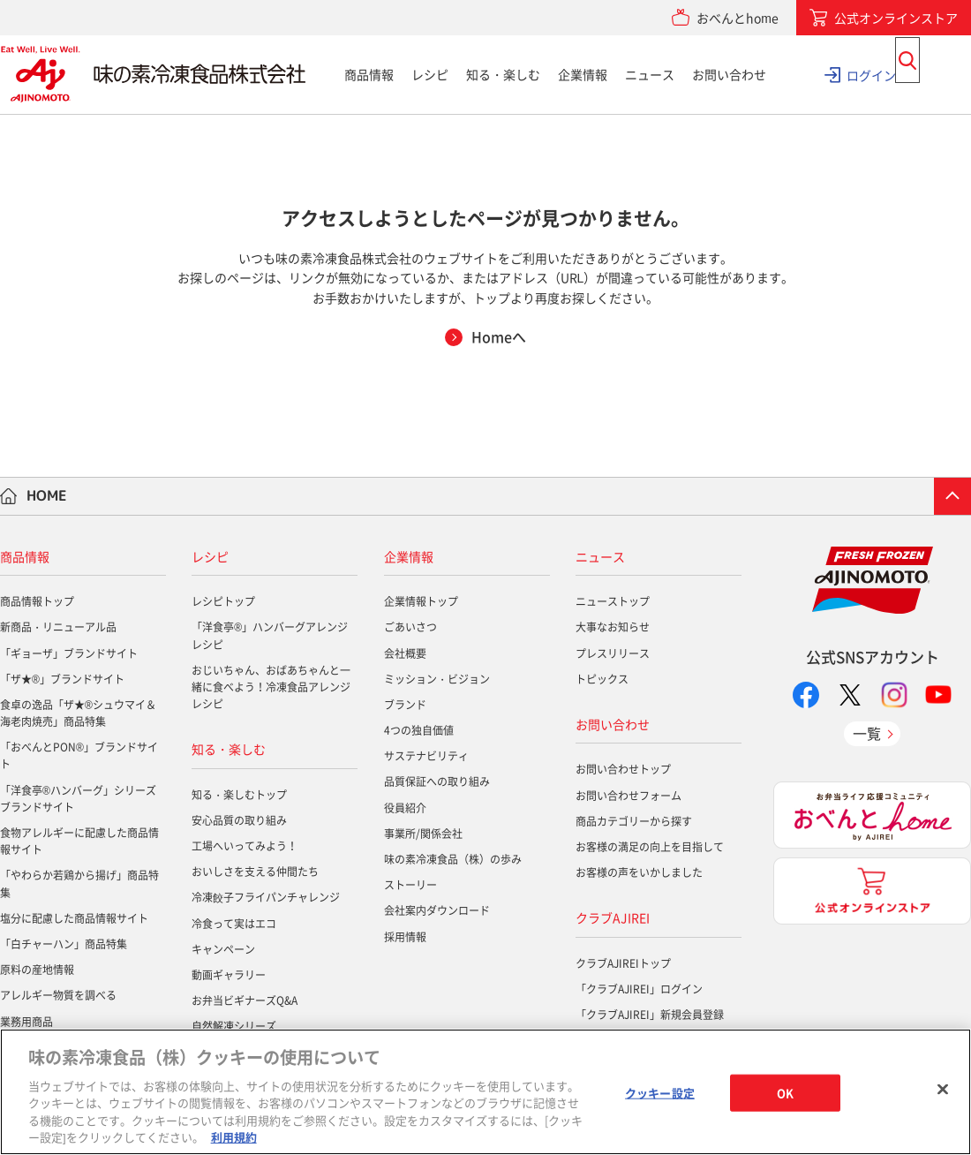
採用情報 (405, 937)
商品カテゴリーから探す (634, 821)
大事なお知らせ (613, 627)
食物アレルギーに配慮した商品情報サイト (79, 841)
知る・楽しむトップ (239, 795)
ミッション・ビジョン (437, 679)
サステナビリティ (426, 756)
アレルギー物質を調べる (58, 995)
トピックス (602, 679)
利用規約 (234, 1137)
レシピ (429, 74)
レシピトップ (223, 601)
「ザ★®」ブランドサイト (62, 679)
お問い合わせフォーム (628, 796)
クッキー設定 (660, 1092)
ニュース (649, 74)
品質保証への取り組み (437, 781)
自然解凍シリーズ (234, 1026)
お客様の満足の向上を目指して (650, 847)
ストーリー (410, 885)
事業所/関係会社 (423, 834)
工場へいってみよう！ (244, 846)
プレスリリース (613, 653)
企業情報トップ (421, 601)
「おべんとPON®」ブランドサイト (79, 755)
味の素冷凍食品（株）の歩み (453, 859)
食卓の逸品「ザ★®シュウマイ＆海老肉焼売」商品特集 (78, 713)
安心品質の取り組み (239, 820)
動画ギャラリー (229, 975)
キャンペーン (223, 949)
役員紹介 (405, 808)
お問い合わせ (729, 74)
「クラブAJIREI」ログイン (639, 989)
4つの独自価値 (419, 730)
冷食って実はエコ (234, 924)
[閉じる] (942, 1089)
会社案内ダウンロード (437, 910)
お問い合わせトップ (623, 769)
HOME (46, 495)
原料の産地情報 (37, 970)
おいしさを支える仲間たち (255, 871)
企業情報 (582, 74)
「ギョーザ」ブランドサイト (69, 653)
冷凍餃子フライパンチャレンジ (266, 897)
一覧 (867, 733)
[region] (485, 1092)
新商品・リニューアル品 (58, 627)
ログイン (871, 74)
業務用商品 (26, 1022)
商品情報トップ (37, 601)
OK (785, 1092)
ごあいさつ (410, 627)
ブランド (405, 705)
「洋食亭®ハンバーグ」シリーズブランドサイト (78, 798)
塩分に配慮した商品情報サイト (74, 918)
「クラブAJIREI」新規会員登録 (650, 1015)
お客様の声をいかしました (639, 872)
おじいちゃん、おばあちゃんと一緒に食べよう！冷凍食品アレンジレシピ (271, 687)
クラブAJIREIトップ (623, 963)
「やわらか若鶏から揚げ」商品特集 (79, 883)
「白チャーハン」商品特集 (63, 944)
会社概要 (405, 653)
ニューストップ (613, 601)
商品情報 (369, 74)
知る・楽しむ (503, 74)
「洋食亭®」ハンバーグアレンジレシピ (270, 635)
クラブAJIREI (613, 917)
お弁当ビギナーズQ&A (244, 1000)
